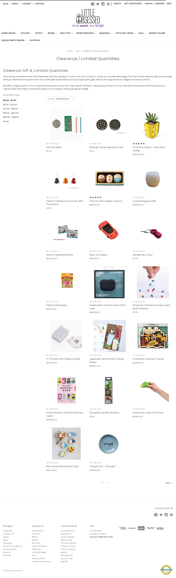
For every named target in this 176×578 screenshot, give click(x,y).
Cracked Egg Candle (144, 201)
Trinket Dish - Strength (102, 466)
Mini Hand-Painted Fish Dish (62, 466)
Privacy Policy (9, 549)
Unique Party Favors (14, 40)
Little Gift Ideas (125, 33)
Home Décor (9, 33)
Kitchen (26, 33)
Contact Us (8, 534)
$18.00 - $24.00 (10, 113)
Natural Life (66, 540)
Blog (5, 3)
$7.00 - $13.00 (10, 104)
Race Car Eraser (98, 254)
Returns (7, 552)
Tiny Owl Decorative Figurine (105, 201)
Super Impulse (68, 537)
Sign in (148, 3)
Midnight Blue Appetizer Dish (106, 147)
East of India (67, 558)
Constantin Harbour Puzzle (148, 358)
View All (64, 561)
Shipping (39, 3)
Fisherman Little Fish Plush (148, 412)
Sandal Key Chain (143, 254)
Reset (6, 121)
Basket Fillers (157, 33)
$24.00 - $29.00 (11, 117)
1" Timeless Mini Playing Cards (63, 358)
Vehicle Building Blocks (59, 254)
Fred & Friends (68, 546)
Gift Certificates (133, 3)
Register (159, 3)
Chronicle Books (68, 543)
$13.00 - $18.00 (10, 108)
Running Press (68, 531)
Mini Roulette (54, 147)
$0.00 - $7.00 (9, 100)
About (15, 3)
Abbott (64, 552)
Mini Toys (66, 33)
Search (117, 3)
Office (40, 33)
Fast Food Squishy (56, 305)
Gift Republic (67, 555)
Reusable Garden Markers (104, 412)
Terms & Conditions (12, 546)
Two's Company (68, 549)
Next (169, 482)
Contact (26, 3)
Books (52, 33)
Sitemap (7, 555)
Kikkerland (66, 534)
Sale (142, 33)
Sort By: (51, 99)
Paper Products (86, 33)
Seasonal (105, 33)
